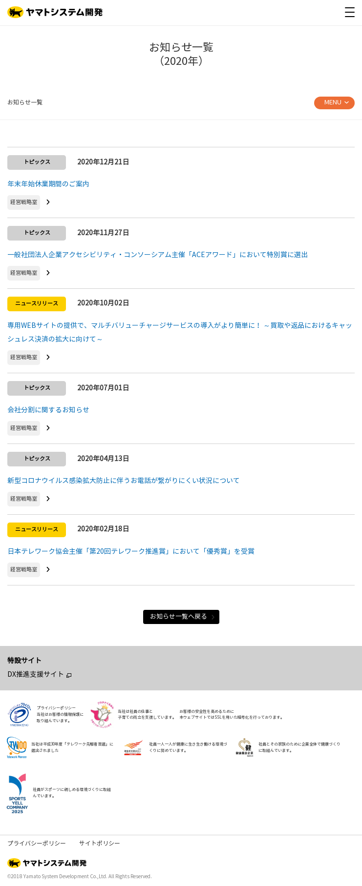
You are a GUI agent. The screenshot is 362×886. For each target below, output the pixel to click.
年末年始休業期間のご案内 (48, 184)
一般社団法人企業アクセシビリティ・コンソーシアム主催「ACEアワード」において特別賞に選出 (157, 255)
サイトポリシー (99, 843)
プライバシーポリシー (36, 843)
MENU (332, 102)
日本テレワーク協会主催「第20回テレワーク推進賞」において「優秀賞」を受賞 (131, 551)
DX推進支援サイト (35, 674)
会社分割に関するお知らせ (48, 410)
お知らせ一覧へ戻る (182, 617)
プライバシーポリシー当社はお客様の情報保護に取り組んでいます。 (60, 714)
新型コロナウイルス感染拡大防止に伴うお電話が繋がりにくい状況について (123, 481)
